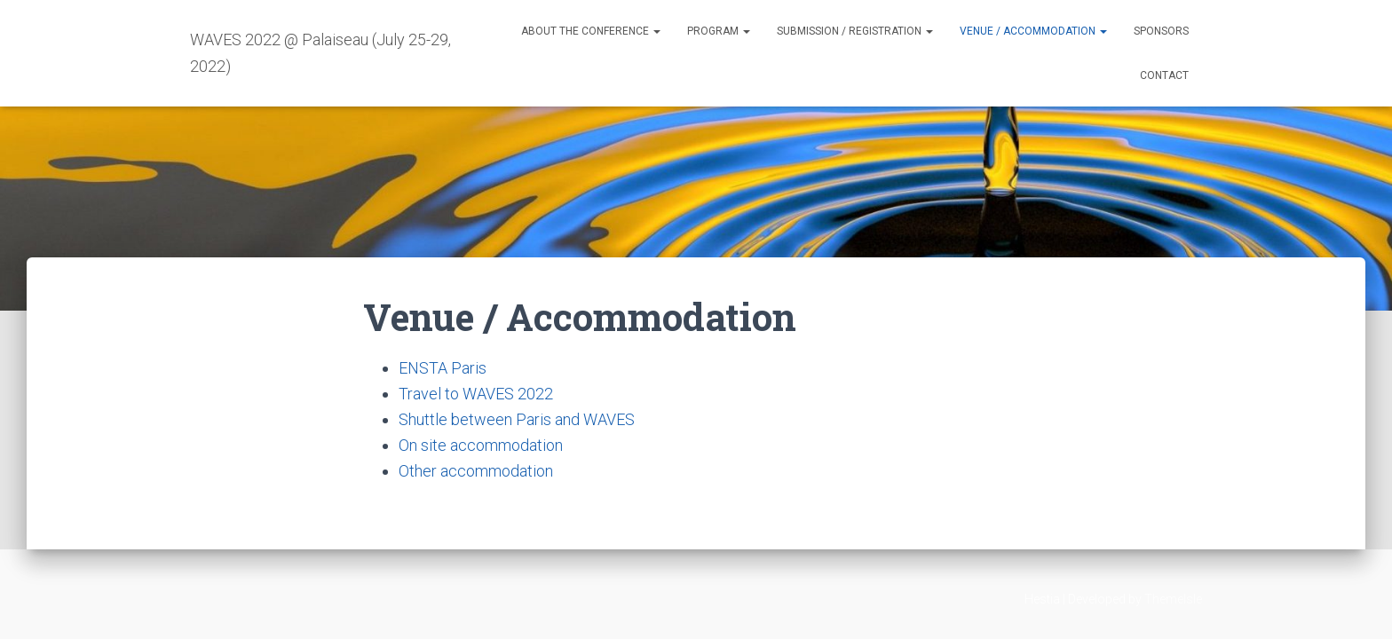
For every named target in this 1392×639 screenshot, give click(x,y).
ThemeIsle (1173, 599)
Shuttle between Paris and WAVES (517, 419)
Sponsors (1161, 31)
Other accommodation (476, 471)
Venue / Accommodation (1033, 31)
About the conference (590, 31)
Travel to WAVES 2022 (476, 393)
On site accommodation (481, 445)
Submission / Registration (855, 31)
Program (718, 31)
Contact (1164, 75)
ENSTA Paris (442, 368)
